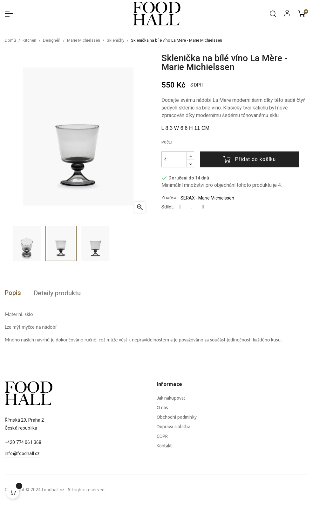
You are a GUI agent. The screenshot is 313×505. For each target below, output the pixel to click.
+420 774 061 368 (23, 469)
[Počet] (174, 159)
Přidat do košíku (249, 159)
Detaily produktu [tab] (57, 293)
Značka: (169, 197)
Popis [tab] (13, 293)
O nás (162, 469)
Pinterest (203, 207)
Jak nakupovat (171, 459)
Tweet (192, 207)
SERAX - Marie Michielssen (207, 197)
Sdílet (180, 207)
